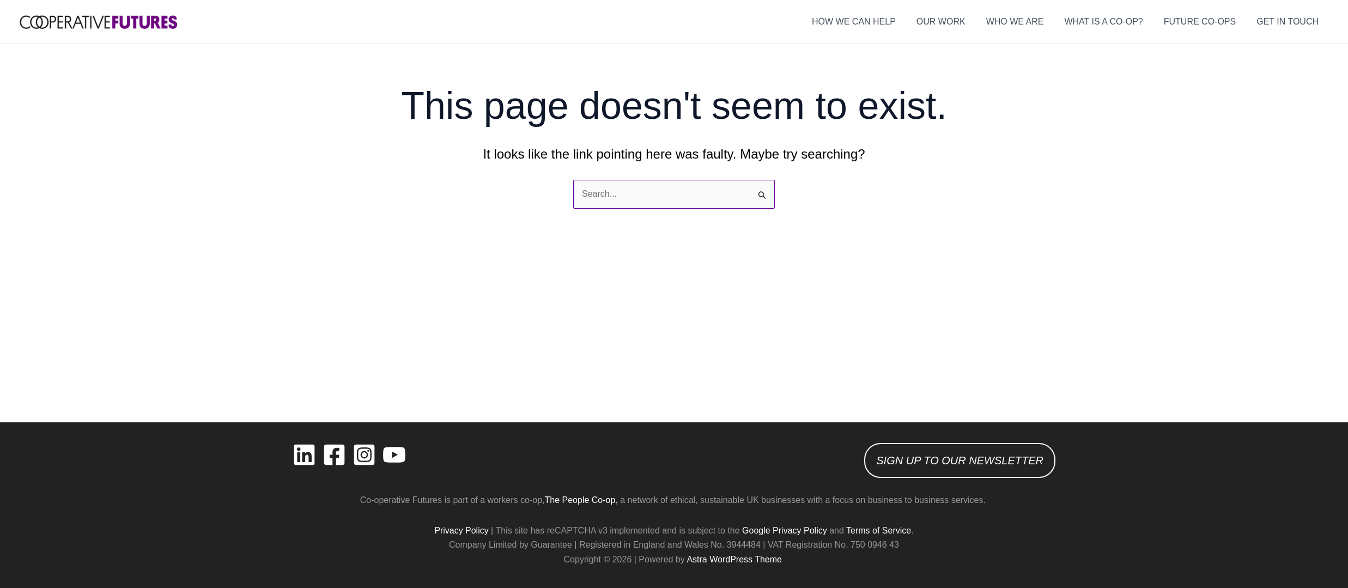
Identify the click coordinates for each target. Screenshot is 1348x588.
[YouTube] (394, 454)
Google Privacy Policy (784, 530)
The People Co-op (580, 500)
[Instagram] (364, 454)
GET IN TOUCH (1289, 21)
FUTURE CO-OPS (1205, 21)
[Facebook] (334, 454)
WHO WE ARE (1026, 21)
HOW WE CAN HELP (872, 21)
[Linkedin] (304, 454)
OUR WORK (955, 21)
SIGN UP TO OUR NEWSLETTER (959, 460)
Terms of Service (878, 530)
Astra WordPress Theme (734, 559)
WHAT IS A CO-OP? (1111, 21)
